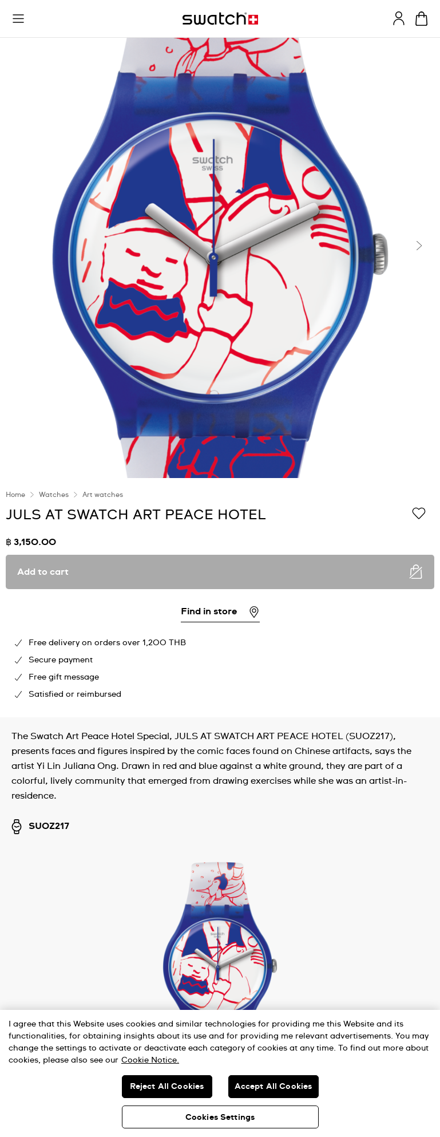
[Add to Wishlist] (419, 514)
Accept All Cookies (273, 1087)
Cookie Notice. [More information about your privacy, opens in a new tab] (150, 1060)
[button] (18, 19)
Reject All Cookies (167, 1087)
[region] (220, 597)
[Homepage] (220, 18)
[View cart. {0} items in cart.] (421, 18)
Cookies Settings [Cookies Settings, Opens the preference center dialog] (220, 1118)
